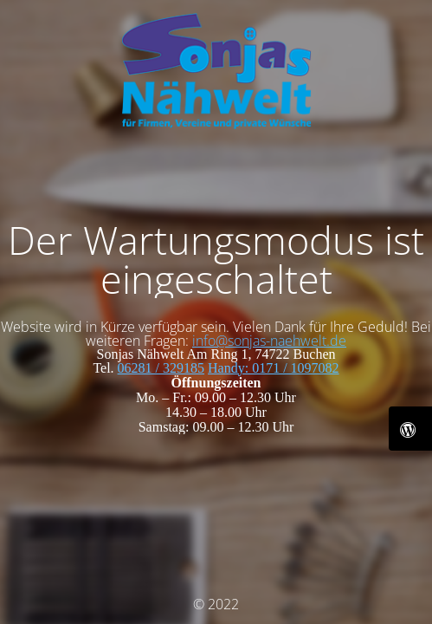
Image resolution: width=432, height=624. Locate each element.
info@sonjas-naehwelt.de (269, 340)
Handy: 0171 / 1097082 (273, 368)
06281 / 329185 (161, 368)
